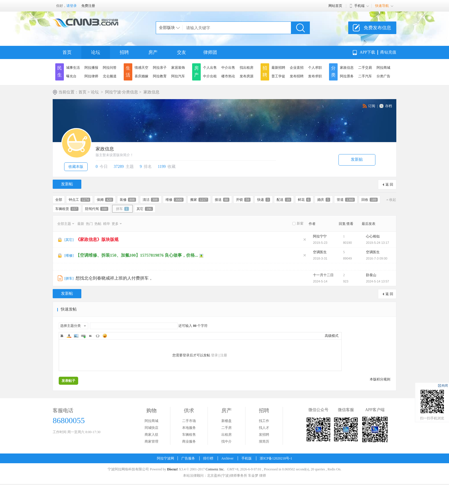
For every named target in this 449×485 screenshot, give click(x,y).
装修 (128, 200)
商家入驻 (151, 435)
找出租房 (246, 68)
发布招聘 (297, 76)
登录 (214, 355)
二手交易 (365, 68)
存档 (388, 106)
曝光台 (71, 76)
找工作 (264, 421)
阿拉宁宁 (320, 236)
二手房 (226, 428)
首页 (67, 52)
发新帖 (67, 184)
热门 (89, 224)
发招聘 (264, 435)
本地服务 (189, 428)
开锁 (243, 200)
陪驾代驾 (96, 209)
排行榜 (208, 458)
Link (83, 336)
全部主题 (64, 224)
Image (76, 336)
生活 (128, 71)
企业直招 (297, 68)
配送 (284, 200)
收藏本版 (75, 166)
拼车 (122, 209)
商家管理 (151, 441)
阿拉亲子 (160, 68)
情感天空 (141, 68)
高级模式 (331, 336)
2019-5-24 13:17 (377, 242)
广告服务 (188, 458)
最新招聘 (278, 68)
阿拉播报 (91, 68)
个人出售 (210, 68)
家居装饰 (178, 68)
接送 (222, 200)
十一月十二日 (323, 275)
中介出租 (210, 76)
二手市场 (189, 421)
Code (98, 336)
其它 (145, 209)
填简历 (264, 441)
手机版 (246, 458)
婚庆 (323, 200)
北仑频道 (110, 76)
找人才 (264, 428)
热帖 (97, 224)
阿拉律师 (91, 76)
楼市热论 (228, 76)
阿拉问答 (110, 68)
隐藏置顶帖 (304, 239)
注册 (223, 355)
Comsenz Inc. (215, 469)
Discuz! (172, 469)
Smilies (105, 336)
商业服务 (189, 441)
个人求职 (315, 68)
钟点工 (79, 200)
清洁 (151, 200)
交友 (181, 52)
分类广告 (383, 76)
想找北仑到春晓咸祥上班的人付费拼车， (114, 278)
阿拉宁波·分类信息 (121, 92)
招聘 (124, 52)
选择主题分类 (70, 326)
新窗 (300, 223)
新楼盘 (226, 421)
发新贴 (357, 159)
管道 (346, 200)
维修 (175, 200)
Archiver (227, 458)
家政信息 (347, 68)
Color (69, 336)
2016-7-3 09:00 (376, 258)
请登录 (71, 6)
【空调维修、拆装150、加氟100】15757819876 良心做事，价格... (137, 255)
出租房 (226, 435)
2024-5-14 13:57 (377, 281)
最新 (80, 224)
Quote (90, 336)
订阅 (371, 106)
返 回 (389, 184)
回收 (369, 200)
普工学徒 (278, 76)
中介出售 (228, 68)
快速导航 (382, 6)
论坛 (95, 52)
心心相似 (373, 236)
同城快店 (151, 428)
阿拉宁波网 (165, 458)
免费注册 (88, 6)
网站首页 (335, 6)
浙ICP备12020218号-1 (276, 458)
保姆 (105, 200)
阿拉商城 (383, 68)
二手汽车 (365, 76)
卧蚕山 (371, 275)
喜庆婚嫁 (141, 76)
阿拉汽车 (178, 76)
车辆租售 (189, 435)
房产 (152, 52)
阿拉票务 (347, 76)
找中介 (226, 441)
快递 (263, 200)
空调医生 (320, 252)
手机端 (359, 6)
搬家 (199, 200)
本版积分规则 (380, 379)
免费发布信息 (377, 27)
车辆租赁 (66, 209)
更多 (115, 224)
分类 (333, 71)
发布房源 (246, 76)
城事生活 (73, 68)
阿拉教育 (160, 76)
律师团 (210, 52)
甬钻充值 (388, 52)
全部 (58, 200)
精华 (106, 224)
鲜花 (304, 200)
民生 (59, 71)
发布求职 (315, 76)
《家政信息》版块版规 (97, 239)
